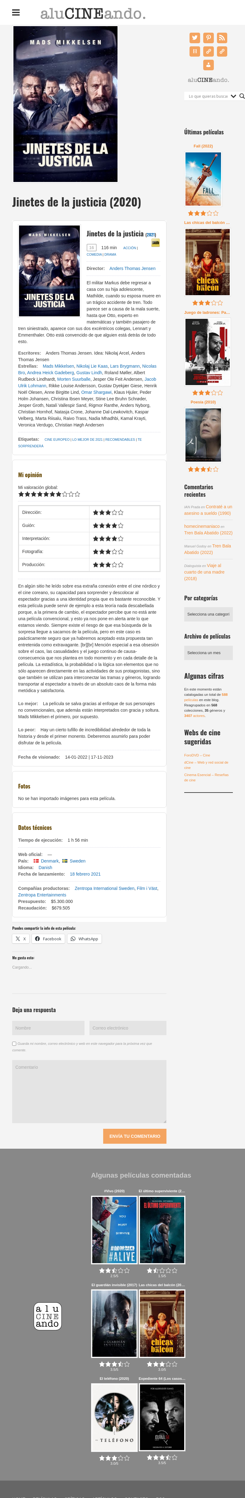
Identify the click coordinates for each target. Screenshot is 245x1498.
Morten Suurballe (74, 379)
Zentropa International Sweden (104, 888)
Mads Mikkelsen (58, 366)
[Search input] (208, 96)
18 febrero (80, 874)
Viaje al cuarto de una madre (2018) (204, 572)
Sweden (78, 860)
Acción (129, 248)
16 (91, 247)
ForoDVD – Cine (197, 755)
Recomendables (120, 439)
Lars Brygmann (125, 366)
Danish (45, 867)
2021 (151, 234)
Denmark (50, 860)
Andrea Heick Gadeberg (50, 372)
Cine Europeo (57, 439)
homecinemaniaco (202, 526)
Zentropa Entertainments (42, 894)
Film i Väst (147, 888)
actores (194, 716)
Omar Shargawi (96, 392)
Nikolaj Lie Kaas (92, 366)
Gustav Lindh (89, 372)
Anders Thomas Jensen (132, 268)
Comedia (94, 254)
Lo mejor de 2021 (87, 439)
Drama (110, 254)
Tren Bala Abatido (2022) (208, 532)
